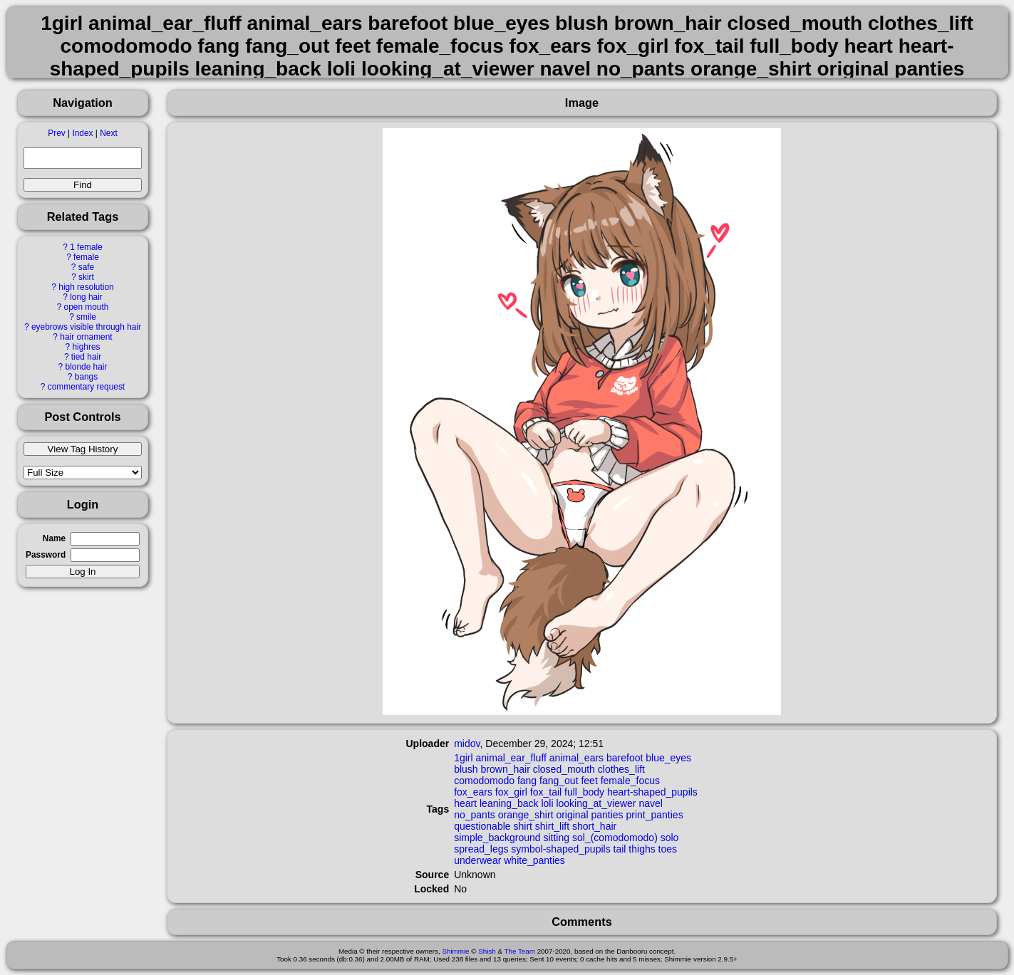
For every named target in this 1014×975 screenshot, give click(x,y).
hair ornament (86, 337)
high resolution (85, 287)
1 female (86, 247)
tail (620, 849)
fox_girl (511, 792)
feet (589, 780)
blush (465, 769)
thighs (641, 849)
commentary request (86, 387)
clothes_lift (621, 769)
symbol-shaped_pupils (560, 849)
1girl (463, 757)
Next (108, 133)
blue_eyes (668, 757)
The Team (520, 951)
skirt (86, 277)
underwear (477, 860)
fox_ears (473, 792)
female (86, 257)
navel (650, 803)
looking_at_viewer (596, 803)
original (572, 814)
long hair (86, 297)
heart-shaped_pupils (652, 792)
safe (86, 267)
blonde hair (87, 367)
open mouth (86, 307)
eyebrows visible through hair (86, 327)
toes (667, 849)
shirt (522, 826)
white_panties (534, 860)
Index (82, 133)
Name (54, 538)
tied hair (86, 357)
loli (547, 803)
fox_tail (546, 792)
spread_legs (481, 849)
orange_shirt (526, 814)
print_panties (654, 814)
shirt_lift (552, 826)
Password (46, 555)
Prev (56, 133)
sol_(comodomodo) (615, 837)
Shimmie (455, 951)
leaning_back (509, 803)
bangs (86, 377)
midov (467, 743)
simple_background (497, 837)
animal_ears (576, 757)
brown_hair (505, 769)
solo (670, 837)
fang (527, 780)
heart (465, 803)
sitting (556, 837)
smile (86, 317)
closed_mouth (564, 769)
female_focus (630, 780)
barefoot (624, 757)
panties (607, 814)
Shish (487, 951)
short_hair (594, 826)
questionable (482, 826)
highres (86, 347)
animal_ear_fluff (511, 757)
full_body (584, 792)
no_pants (474, 814)
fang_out (559, 780)
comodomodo (484, 780)
